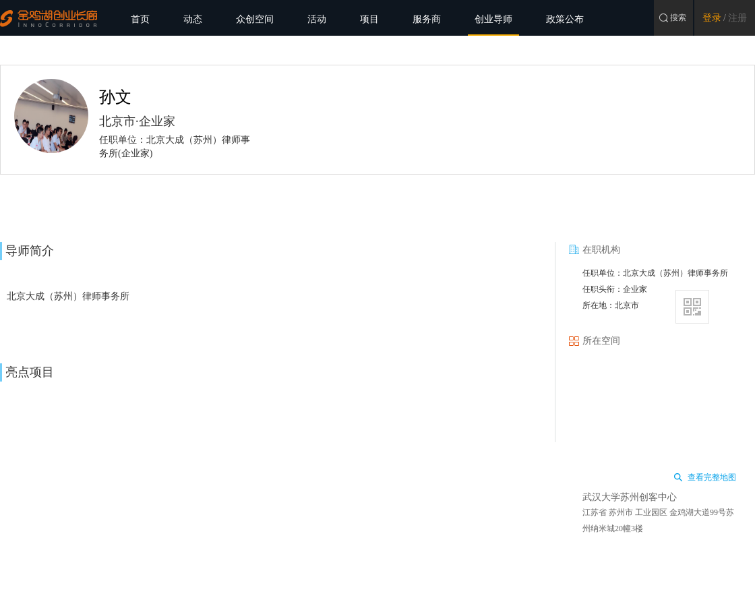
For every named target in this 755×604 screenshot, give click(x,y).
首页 (140, 19)
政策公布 (565, 19)
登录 (711, 18)
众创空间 (255, 19)
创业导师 (493, 19)
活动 (316, 19)
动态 (192, 19)
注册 (737, 18)
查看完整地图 (712, 477)
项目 (369, 19)
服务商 (427, 19)
